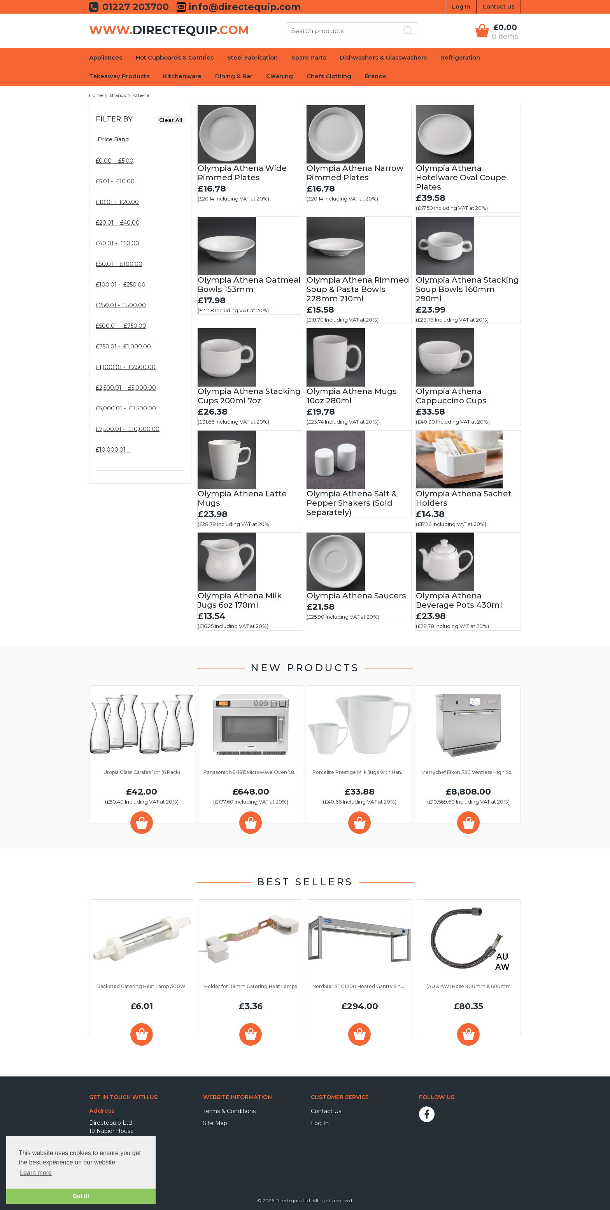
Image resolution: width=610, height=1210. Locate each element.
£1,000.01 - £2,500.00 (126, 367)
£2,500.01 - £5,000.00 (126, 387)
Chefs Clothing (329, 76)
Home (96, 95)
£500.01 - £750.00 (121, 325)
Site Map (215, 1123)
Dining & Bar (233, 76)
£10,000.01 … (113, 449)
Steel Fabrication (252, 57)
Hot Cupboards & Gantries (175, 57)
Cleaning (279, 76)
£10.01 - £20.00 (117, 202)
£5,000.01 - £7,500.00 (126, 408)
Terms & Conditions (229, 1111)
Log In (461, 6)
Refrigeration (460, 57)
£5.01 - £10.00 (115, 181)
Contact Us (498, 6)
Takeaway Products (119, 76)
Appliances (105, 57)
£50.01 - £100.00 (119, 263)
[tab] (140, 139)
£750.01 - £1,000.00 (123, 346)
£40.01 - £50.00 (117, 243)
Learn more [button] (36, 1173)
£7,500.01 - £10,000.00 (128, 429)
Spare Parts (308, 57)
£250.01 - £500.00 (121, 305)
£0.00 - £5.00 (114, 160)
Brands (375, 76)
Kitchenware (182, 76)
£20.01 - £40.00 (118, 222)
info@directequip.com (243, 7)
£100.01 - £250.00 (120, 284)
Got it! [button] (81, 1196)
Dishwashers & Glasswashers (383, 57)
